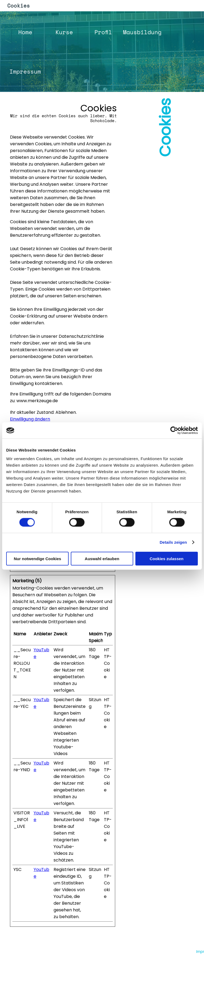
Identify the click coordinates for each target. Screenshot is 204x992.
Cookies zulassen (167, 558)
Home (25, 32)
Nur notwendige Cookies (37, 558)
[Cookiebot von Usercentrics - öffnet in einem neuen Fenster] (174, 430)
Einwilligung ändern (30, 419)
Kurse (64, 32)
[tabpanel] (62, 115)
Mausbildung (142, 32)
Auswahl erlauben (102, 558)
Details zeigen (173, 542)
